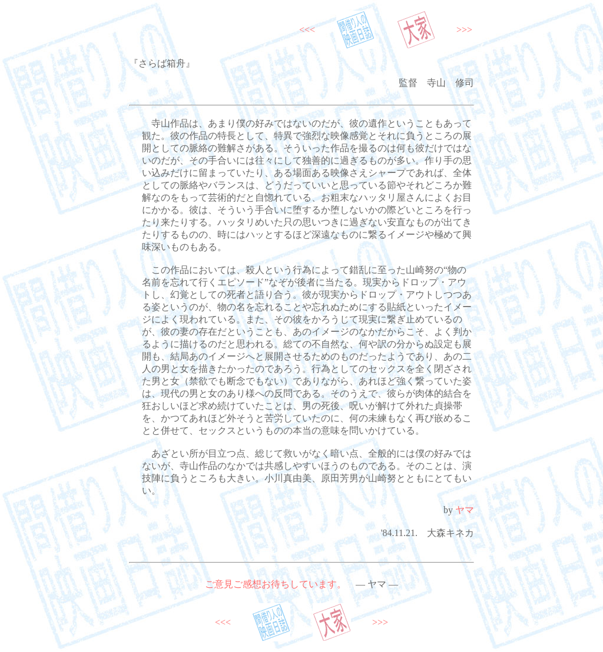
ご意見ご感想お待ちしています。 (275, 584)
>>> (464, 30)
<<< (307, 30)
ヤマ (464, 510)
